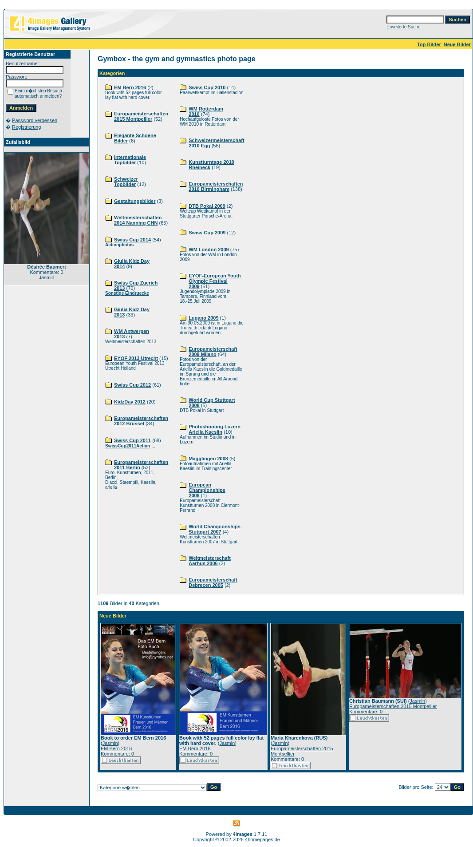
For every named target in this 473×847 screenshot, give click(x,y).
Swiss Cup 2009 (207, 232)
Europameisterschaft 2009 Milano (213, 351)
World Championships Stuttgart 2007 (214, 529)
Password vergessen (34, 120)
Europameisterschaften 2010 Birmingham (216, 186)
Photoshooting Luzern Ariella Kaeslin (214, 429)
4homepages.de (262, 839)
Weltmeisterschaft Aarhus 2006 (210, 560)
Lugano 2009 (203, 318)
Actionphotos (119, 244)
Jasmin (110, 743)
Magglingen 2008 (208, 458)
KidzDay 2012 (130, 401)
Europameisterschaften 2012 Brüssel (141, 421)
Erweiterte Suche (403, 26)
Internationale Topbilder (130, 159)
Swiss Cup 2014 (132, 239)
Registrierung (26, 127)
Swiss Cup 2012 (132, 385)
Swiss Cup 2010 (207, 87)
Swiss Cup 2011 (132, 440)
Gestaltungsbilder (135, 201)
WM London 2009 (209, 249)
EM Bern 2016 (130, 87)
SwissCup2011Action (127, 445)
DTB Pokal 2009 (207, 206)
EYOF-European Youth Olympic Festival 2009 (215, 281)
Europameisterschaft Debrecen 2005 (213, 582)
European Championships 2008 (207, 490)
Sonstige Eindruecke (127, 293)
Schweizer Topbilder (126, 181)
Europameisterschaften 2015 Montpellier (141, 116)
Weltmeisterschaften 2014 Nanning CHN (138, 220)
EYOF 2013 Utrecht (136, 358)
